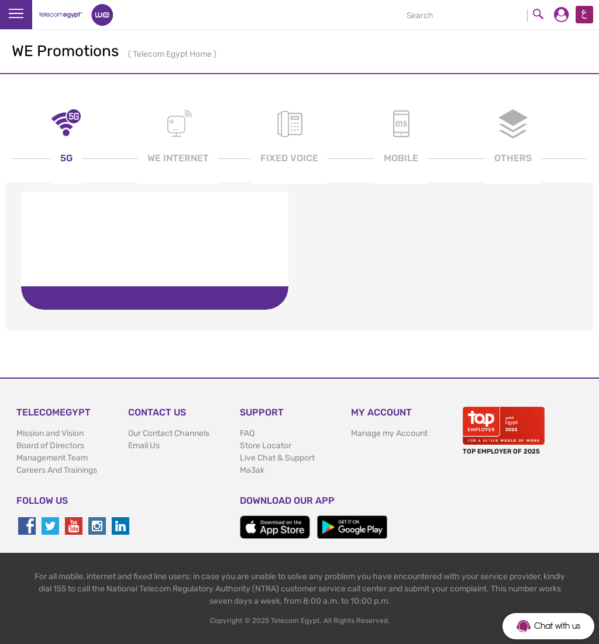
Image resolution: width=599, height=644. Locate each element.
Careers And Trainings (56, 470)
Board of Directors (50, 446)
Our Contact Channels (168, 433)
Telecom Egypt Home (173, 54)
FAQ (247, 433)
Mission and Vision (50, 433)
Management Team (52, 458)
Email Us (144, 446)
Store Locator (265, 446)
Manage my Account (389, 433)
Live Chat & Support (277, 458)
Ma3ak (252, 470)
